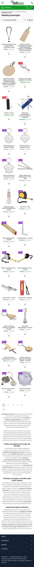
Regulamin (4, 557)
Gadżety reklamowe (20, 11)
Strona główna (5, 11)
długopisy (11, 498)
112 (3, 409)
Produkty (8, 7)
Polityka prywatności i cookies (18, 557)
